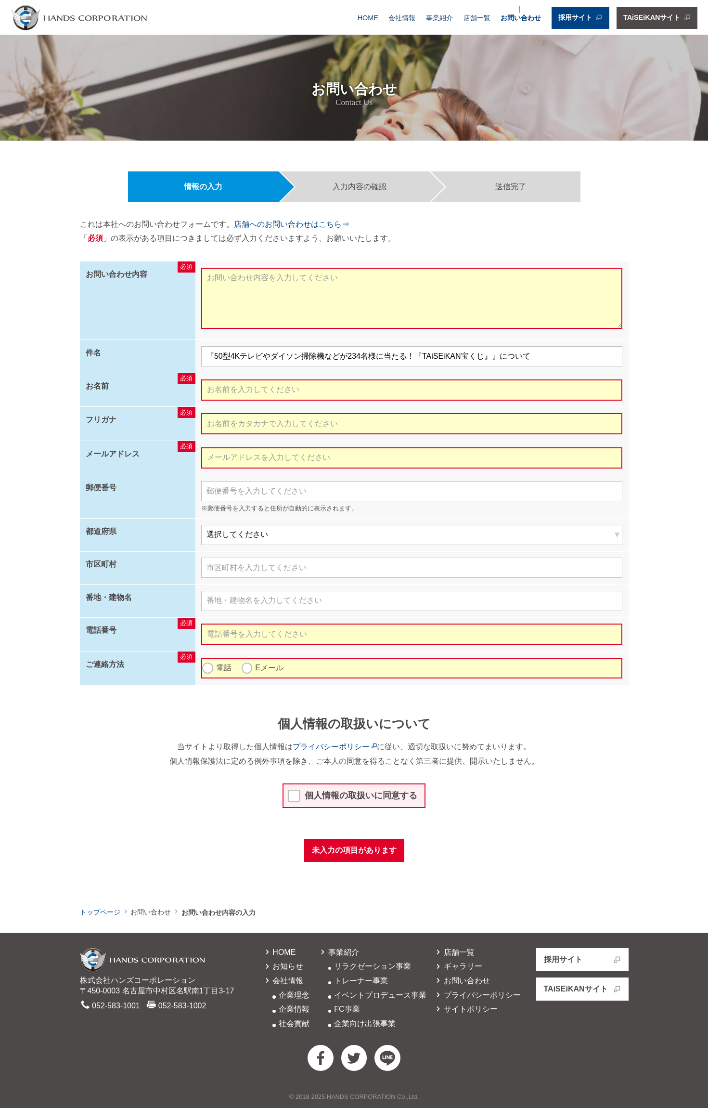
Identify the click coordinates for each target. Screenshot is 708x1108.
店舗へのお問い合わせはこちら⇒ (291, 224)
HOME (368, 17)
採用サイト (580, 17)
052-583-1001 (116, 1006)
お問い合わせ (521, 17)
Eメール (269, 668)
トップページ (100, 912)
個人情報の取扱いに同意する (361, 795)
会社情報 (401, 17)
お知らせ (283, 966)
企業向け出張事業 (365, 1023)
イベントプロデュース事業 (380, 995)
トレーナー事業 (361, 981)
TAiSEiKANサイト (657, 17)
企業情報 (294, 1009)
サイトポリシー (465, 1009)
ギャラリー (458, 966)
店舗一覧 (476, 17)
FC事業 (347, 1009)
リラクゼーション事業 (372, 966)
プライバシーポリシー (335, 747)
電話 (224, 668)
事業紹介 (439, 17)
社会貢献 (294, 1023)
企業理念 (294, 995)
